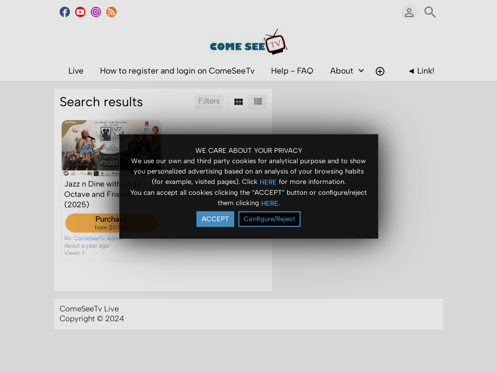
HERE (268, 181)
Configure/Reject (269, 219)
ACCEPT (215, 219)
